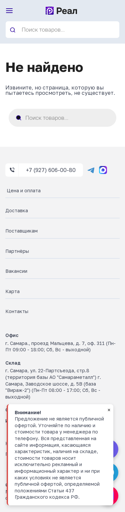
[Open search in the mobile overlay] (62, 29)
